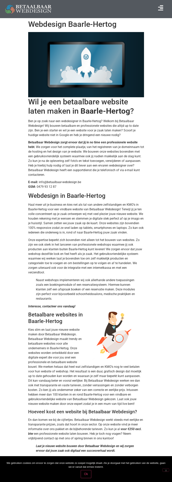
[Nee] (166, 470)
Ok (86, 474)
